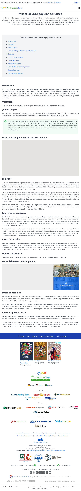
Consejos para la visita (15, 73)
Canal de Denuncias (63, 436)
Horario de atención (14, 64)
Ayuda (21, 336)
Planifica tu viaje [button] (61, 336)
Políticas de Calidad (36, 433)
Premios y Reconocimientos (63, 433)
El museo (11, 54)
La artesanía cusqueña (15, 57)
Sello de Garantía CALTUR (21, 477)
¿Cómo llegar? (12, 48)
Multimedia (49, 336)
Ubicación (11, 44)
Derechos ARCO (38, 436)
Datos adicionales (14, 70)
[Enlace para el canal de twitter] (47, 473)
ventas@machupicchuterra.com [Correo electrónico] (56, 450)
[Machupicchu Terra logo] (11, 8)
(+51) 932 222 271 (42, 465)
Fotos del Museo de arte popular (18, 67)
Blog (41, 336)
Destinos (35, 336)
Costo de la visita (13, 60)
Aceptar (76, 3)
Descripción (12, 41)
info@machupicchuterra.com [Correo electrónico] (36, 450)
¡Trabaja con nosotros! (48, 433)
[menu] (79, 8)
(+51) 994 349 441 (65, 465)
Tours (28, 336)
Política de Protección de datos (25, 436)
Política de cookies (54, 3)
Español (31, 385)
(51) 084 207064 (22, 465)
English (39, 385)
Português (48, 385)
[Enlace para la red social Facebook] (30, 473)
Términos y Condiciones (50, 436)
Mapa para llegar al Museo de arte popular (22, 51)
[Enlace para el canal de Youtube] (37, 473)
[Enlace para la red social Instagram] (34, 473)
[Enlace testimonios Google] (50, 473)
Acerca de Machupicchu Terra (22, 433)
